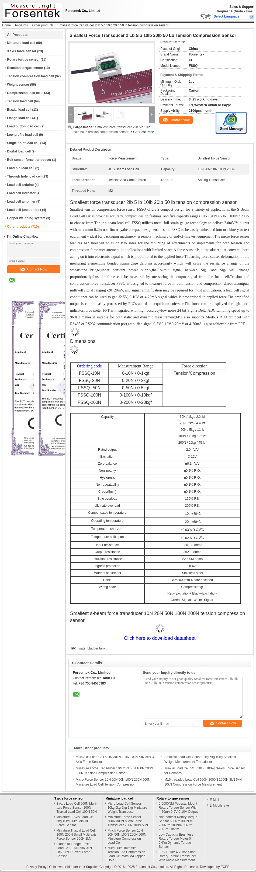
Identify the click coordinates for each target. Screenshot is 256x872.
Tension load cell (20, 101)
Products (21, 25)
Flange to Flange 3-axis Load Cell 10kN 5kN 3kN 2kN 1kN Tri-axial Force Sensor (74, 850)
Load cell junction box (24, 210)
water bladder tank (92, 648)
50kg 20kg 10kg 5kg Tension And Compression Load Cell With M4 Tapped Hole (127, 854)
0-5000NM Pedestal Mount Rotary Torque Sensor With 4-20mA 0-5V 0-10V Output (178, 808)
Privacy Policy (36, 867)
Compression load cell (24, 93)
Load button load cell (23, 126)
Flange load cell (19, 118)
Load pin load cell (20, 168)
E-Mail (214, 800)
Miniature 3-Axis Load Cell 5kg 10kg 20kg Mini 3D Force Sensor (75, 821)
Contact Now (33, 269)
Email (250, 11)
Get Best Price (143, 132)
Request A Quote (230, 11)
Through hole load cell (24, 176)
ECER (225, 867)
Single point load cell (23, 143)
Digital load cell (19, 151)
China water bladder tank (67, 867)
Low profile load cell (22, 135)
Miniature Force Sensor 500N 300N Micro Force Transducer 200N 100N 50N (128, 821)
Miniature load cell (21, 43)
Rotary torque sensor (23, 59)
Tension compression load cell (30, 76)
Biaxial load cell (19, 110)
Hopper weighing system (26, 218)
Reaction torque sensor (25, 68)
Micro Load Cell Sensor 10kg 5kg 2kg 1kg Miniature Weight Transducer (127, 808)
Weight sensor (18, 84)
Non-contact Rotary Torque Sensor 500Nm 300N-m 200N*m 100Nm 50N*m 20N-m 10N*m (178, 823)
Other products (42, 25)
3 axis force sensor (21, 51)
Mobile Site (219, 805)
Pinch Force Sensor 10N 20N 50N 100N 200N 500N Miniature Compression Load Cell (127, 837)
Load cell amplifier (21, 201)
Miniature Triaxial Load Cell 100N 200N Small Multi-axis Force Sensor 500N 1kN (76, 834)
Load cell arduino (20, 185)
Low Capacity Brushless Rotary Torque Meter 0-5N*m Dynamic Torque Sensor (176, 841)
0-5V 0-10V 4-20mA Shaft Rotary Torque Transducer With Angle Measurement (177, 856)
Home (6, 25)
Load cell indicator (21, 193)
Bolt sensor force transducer (29, 160)
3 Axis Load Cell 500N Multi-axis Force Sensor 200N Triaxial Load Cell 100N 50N (77, 808)
